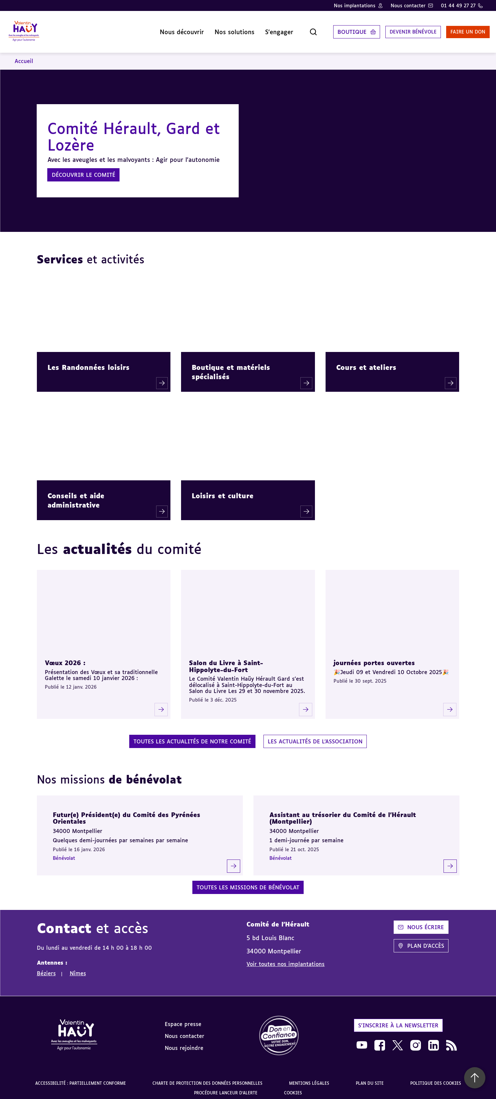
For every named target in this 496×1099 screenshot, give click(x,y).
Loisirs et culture (222, 491)
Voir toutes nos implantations (286, 959)
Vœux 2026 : (65, 658)
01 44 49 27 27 (458, 5)
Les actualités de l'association (315, 736)
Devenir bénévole (398, 29)
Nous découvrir (163, 29)
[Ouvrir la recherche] (294, 29)
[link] (279, 1031)
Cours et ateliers (366, 363)
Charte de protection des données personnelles (207, 1078)
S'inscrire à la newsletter (398, 1020)
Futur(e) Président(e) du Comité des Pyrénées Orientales (126, 813)
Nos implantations (354, 5)
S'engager (261, 29)
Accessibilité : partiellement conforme (80, 1078)
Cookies (293, 1088)
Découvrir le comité (83, 170)
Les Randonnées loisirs (89, 363)
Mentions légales (309, 1078)
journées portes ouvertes (374, 658)
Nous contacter (408, 5)
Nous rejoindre (184, 1043)
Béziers (46, 968)
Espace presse (183, 1019)
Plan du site (370, 1078)
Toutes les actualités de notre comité (192, 736)
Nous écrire (421, 922)
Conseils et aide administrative (76, 495)
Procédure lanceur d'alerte (225, 1088)
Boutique (333, 29)
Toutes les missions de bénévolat (248, 882)
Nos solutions (216, 29)
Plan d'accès (421, 941)
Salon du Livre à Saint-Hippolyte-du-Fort (226, 661)
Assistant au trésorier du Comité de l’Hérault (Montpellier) (342, 813)
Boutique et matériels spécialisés (231, 367)
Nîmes (78, 968)
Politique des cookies (435, 1078)
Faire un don (458, 29)
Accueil (24, 56)
